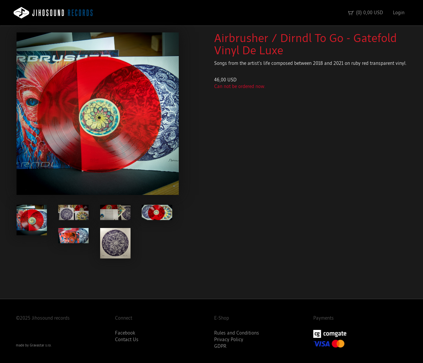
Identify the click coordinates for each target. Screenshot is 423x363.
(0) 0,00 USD (365, 13)
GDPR (220, 346)
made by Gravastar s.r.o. (34, 345)
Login (398, 13)
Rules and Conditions (236, 333)
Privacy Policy (228, 340)
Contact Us (126, 340)
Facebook (125, 333)
